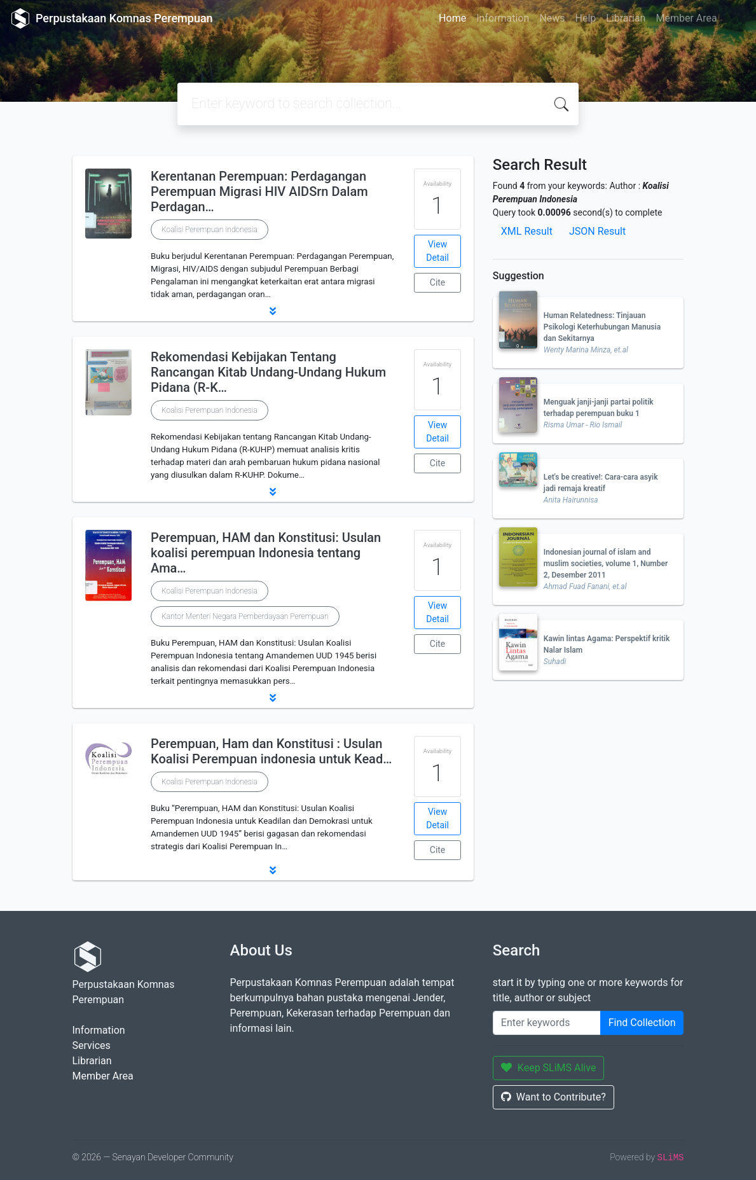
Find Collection (642, 1023)
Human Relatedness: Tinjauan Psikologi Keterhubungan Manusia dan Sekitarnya (602, 327)
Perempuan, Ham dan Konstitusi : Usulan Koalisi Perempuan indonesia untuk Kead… (271, 751)
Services (91, 1045)
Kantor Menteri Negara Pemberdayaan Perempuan (245, 616)
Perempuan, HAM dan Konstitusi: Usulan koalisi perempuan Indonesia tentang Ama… (266, 553)
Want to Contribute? (553, 1097)
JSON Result (597, 231)
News (552, 18)
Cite (438, 282)
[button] (273, 311)
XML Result (527, 231)
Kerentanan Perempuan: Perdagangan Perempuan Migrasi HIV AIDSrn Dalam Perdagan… (259, 191)
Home (452, 18)
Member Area (686, 18)
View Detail (437, 251)
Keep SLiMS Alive (548, 1068)
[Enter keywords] (547, 1023)
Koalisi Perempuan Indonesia (210, 229)
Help (585, 18)
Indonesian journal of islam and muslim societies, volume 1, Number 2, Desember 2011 (606, 564)
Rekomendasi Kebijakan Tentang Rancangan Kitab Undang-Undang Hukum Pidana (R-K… (268, 372)
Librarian (625, 18)
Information (502, 18)
